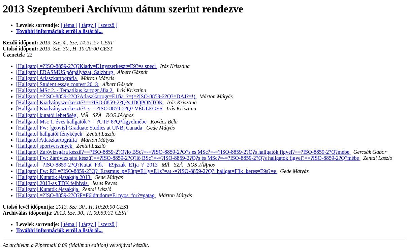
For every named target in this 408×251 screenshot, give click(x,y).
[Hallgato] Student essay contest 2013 (57, 84)
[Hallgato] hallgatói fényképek (50, 134)
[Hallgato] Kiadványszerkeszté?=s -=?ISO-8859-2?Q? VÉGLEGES (90, 108)
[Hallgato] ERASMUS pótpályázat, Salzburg (65, 72)
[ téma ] (69, 25)
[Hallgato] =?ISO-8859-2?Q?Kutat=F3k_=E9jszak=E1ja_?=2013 (87, 165)
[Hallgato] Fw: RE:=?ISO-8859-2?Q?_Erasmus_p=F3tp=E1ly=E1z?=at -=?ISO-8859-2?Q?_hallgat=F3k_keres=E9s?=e (146, 171)
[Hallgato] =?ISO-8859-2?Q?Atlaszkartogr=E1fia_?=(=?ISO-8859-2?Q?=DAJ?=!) (106, 96)
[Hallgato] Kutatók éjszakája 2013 (54, 177)
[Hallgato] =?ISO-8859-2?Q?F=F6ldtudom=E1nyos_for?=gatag (86, 195)
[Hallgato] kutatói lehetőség (47, 115)
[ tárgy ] (87, 25)
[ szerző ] (107, 25)
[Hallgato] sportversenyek (45, 146)
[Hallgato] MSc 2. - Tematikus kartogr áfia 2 (65, 90)
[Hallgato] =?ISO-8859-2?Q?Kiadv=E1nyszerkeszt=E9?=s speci (86, 66)
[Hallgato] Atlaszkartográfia (47, 78)
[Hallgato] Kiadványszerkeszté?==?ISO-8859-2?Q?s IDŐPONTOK (90, 102)
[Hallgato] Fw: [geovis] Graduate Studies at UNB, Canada (80, 128)
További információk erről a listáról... (59, 31)
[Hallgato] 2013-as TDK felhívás (52, 183)
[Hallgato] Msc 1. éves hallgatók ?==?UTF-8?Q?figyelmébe (82, 121)
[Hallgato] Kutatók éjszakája (48, 189)
